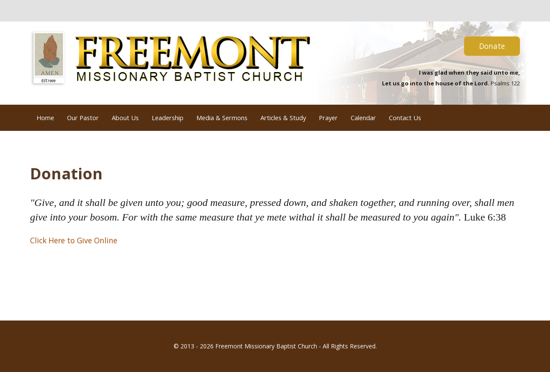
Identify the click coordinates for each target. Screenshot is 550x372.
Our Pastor (83, 117)
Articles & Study (283, 117)
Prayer (328, 117)
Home (45, 117)
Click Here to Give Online (73, 240)
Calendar (363, 117)
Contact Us (405, 117)
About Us (125, 117)
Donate (492, 46)
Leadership (167, 117)
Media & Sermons (222, 117)
